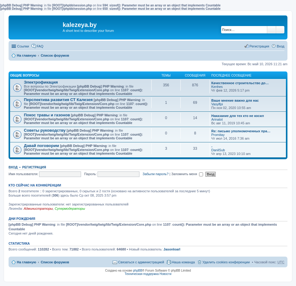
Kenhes (217, 86)
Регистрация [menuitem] (259, 46)
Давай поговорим (41, 145)
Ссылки (23, 46)
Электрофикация (41, 82)
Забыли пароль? (155, 174)
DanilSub (218, 150)
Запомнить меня (187, 174)
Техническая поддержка (141, 274)
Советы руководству (45, 130)
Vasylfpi (217, 104)
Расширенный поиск (280, 29)
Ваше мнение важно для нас (235, 100)
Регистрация (34, 167)
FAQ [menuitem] (40, 46)
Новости (166, 274)
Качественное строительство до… (240, 83)
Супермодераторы (70, 208)
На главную (26, 55)
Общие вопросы (24, 75)
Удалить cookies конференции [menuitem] (226, 262)
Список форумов (55, 55)
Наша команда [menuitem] (183, 262)
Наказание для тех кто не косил (237, 116)
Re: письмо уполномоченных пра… (241, 131)
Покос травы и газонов (47, 115)
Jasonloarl (172, 249)
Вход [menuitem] (280, 46)
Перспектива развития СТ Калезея (58, 99)
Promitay (217, 135)
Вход (13, 167)
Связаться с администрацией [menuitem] (141, 262)
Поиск (271, 29)
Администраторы (38, 208)
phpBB (137, 270)
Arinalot (217, 119)
